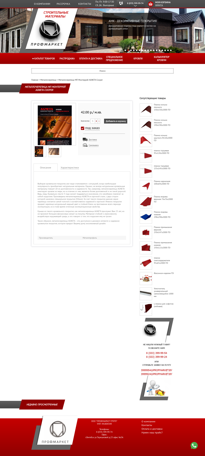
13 (159, 50)
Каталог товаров (44, 58)
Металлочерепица (48, 80)
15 (165, 50)
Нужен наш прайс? (152, 432)
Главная (34, 80)
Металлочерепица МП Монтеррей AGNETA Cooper (80, 80)
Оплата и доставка (90, 58)
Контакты (84, 3)
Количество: (85, 121)
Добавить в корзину (116, 121)
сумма (159, 5)
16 (168, 50)
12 (156, 50)
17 (171, 50)
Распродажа (67, 58)
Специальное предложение (114, 58)
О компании (42, 3)
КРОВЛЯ (138, 58)
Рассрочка (63, 3)
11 (153, 50)
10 (151, 50)
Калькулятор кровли (161, 58)
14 (162, 50)
